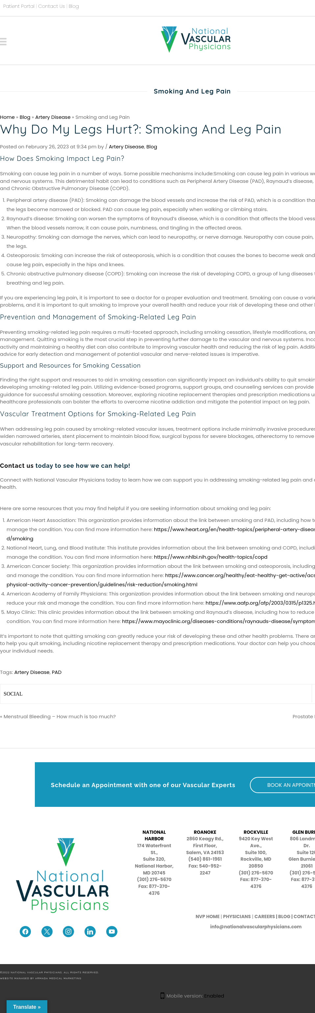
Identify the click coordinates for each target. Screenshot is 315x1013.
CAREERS (264, 917)
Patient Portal (19, 6)
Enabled (214, 995)
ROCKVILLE (256, 832)
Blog (74, 6)
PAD (56, 672)
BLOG (284, 917)
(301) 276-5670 (256, 873)
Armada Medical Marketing (58, 978)
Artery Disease (52, 117)
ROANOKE (205, 832)
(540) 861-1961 (205, 859)
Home (7, 117)
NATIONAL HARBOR (154, 835)
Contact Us (51, 6)
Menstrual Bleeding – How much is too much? (60, 716)
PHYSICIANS (237, 917)
